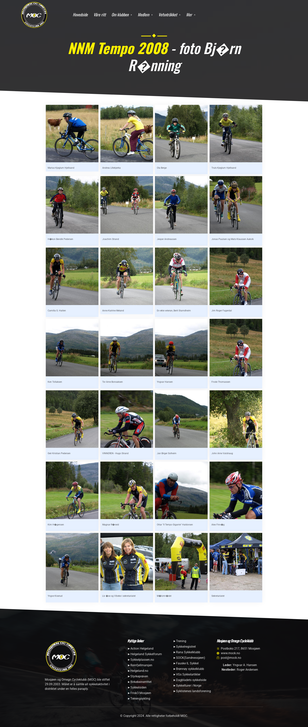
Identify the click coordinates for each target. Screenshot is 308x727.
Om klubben (121, 14)
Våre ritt (99, 14)
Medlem (145, 14)
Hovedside (80, 14)
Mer (190, 14)
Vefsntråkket (169, 14)
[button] (122, 15)
